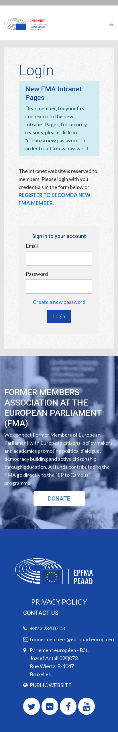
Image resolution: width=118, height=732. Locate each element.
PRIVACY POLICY (59, 601)
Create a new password (59, 302)
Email (32, 246)
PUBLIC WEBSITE (50, 685)
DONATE (59, 498)
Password (37, 274)
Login (59, 316)
